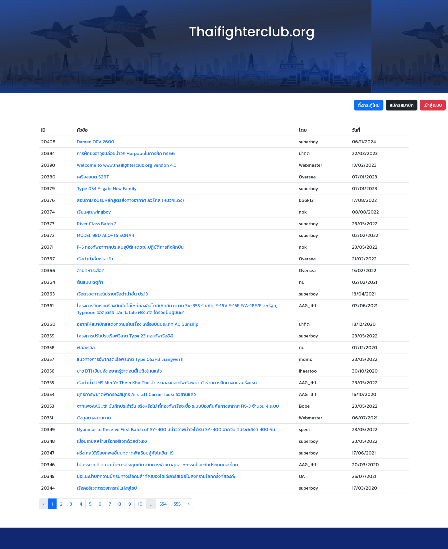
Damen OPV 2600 (95, 141)
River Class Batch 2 (97, 223)
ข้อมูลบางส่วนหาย (94, 417)
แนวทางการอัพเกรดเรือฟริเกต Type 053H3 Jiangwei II (130, 359)
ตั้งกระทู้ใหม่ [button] (369, 105)
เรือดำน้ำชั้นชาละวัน (95, 258)
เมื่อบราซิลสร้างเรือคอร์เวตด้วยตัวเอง (112, 441)
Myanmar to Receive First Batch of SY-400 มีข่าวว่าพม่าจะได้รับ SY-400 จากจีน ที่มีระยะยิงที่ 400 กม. (176, 429)
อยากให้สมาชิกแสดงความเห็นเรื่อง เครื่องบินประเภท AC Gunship (137, 324)
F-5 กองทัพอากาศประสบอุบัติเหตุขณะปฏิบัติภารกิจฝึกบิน (130, 247)
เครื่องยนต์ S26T (93, 176)
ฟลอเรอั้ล (86, 347)
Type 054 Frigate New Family (107, 188)
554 (163, 503)
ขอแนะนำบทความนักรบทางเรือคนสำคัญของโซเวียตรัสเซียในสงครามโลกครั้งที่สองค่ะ (156, 476)
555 (177, 503)
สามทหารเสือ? (90, 270)
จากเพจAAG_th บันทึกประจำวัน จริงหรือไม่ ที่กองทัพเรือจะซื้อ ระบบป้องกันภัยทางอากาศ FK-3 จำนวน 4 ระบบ (178, 406)
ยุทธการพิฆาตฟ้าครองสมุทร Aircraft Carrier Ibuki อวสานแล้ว (136, 394)
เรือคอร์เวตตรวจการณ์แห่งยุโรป (107, 487)
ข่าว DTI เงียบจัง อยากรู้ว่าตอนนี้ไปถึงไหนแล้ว (119, 370)
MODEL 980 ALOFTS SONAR (105, 235)
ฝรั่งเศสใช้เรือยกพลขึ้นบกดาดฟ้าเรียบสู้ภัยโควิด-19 (125, 452)
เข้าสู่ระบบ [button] (432, 105)
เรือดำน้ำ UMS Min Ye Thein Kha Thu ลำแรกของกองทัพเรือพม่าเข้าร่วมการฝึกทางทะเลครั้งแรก (167, 382)
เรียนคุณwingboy (94, 211)
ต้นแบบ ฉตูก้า (90, 282)
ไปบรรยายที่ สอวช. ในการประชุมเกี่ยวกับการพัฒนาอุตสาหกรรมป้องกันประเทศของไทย (157, 464)
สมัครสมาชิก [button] (401, 105)
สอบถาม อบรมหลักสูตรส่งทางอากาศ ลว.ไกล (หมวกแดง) (130, 200)
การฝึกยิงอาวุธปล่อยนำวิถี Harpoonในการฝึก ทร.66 (126, 153)
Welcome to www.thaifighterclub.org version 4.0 (127, 165)
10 (140, 503)
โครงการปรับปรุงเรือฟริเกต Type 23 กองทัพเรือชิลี (125, 335)
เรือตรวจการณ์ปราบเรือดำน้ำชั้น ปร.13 (112, 293)
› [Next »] (188, 503)
